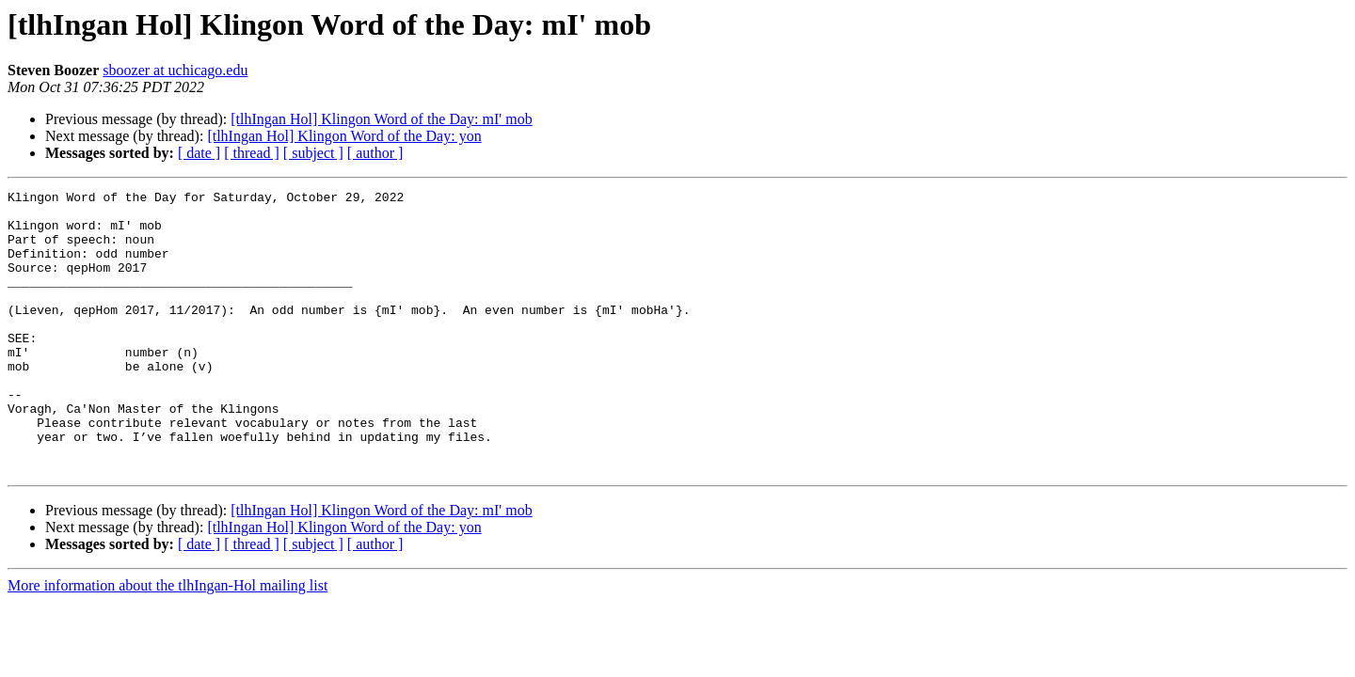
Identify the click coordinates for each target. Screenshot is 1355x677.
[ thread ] (251, 153)
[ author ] (375, 153)
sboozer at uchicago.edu (175, 70)
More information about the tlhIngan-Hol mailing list (167, 642)
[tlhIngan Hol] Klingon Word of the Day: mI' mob (381, 119)
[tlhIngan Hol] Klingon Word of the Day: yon (344, 136)
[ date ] (199, 153)
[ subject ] (313, 153)
